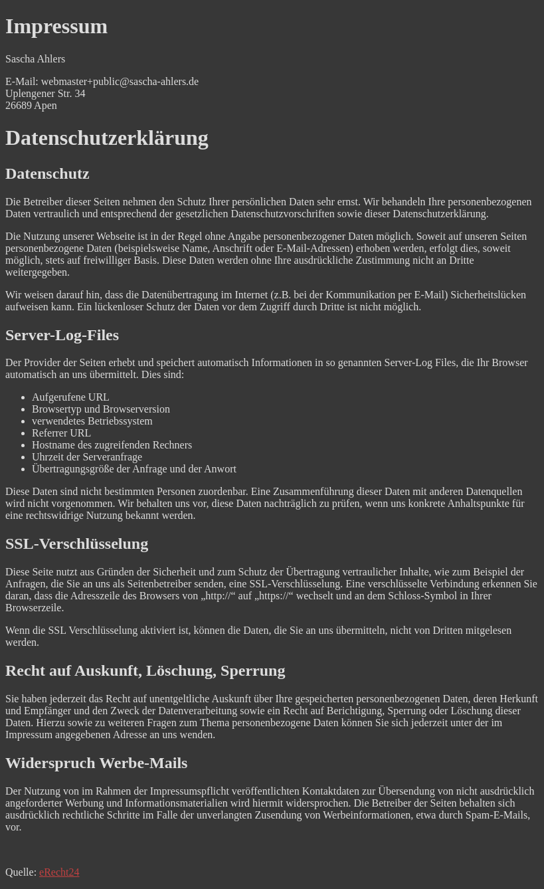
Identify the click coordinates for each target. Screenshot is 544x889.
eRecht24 (59, 872)
